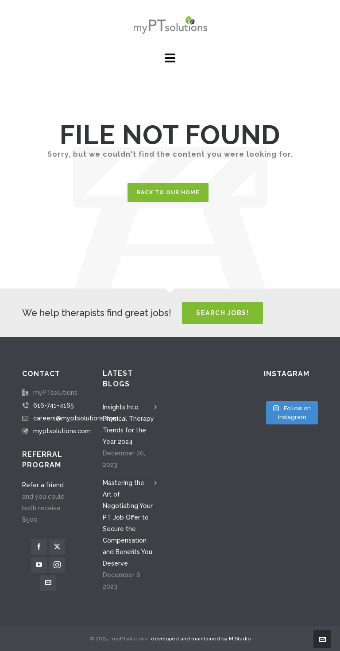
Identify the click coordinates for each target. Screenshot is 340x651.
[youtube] (39, 565)
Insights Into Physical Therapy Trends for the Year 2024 (128, 424)
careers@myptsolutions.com (76, 418)
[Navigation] (170, 58)
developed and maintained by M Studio (201, 639)
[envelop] (48, 583)
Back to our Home (168, 192)
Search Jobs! (222, 312)
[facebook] (39, 547)
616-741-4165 (53, 405)
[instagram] (57, 565)
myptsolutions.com (62, 431)
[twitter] (57, 547)
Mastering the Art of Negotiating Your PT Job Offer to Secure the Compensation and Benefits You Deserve (128, 523)
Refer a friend (43, 485)
